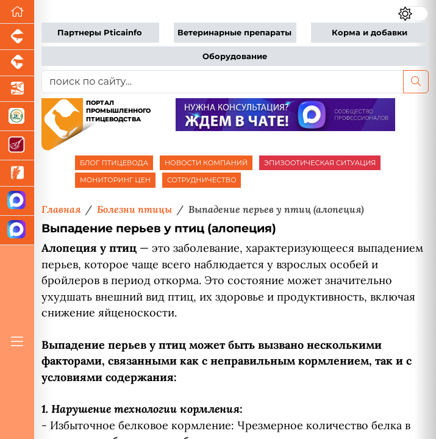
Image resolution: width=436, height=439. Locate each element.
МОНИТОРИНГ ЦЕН (115, 180)
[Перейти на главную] (17, 12)
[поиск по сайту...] (222, 81)
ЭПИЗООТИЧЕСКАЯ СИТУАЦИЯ (320, 163)
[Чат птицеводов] (17, 230)
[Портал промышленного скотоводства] (17, 63)
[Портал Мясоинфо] (17, 145)
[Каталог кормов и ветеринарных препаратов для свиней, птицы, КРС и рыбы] (17, 116)
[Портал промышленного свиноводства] (17, 37)
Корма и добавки (369, 32)
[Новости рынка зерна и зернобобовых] (17, 173)
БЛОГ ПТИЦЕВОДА (114, 163)
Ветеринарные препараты (234, 32)
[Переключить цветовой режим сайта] (413, 13)
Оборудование (234, 56)
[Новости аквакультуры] (17, 89)
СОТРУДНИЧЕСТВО (202, 180)
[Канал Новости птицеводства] (17, 201)
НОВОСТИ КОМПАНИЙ (206, 163)
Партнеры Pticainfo (99, 32)
